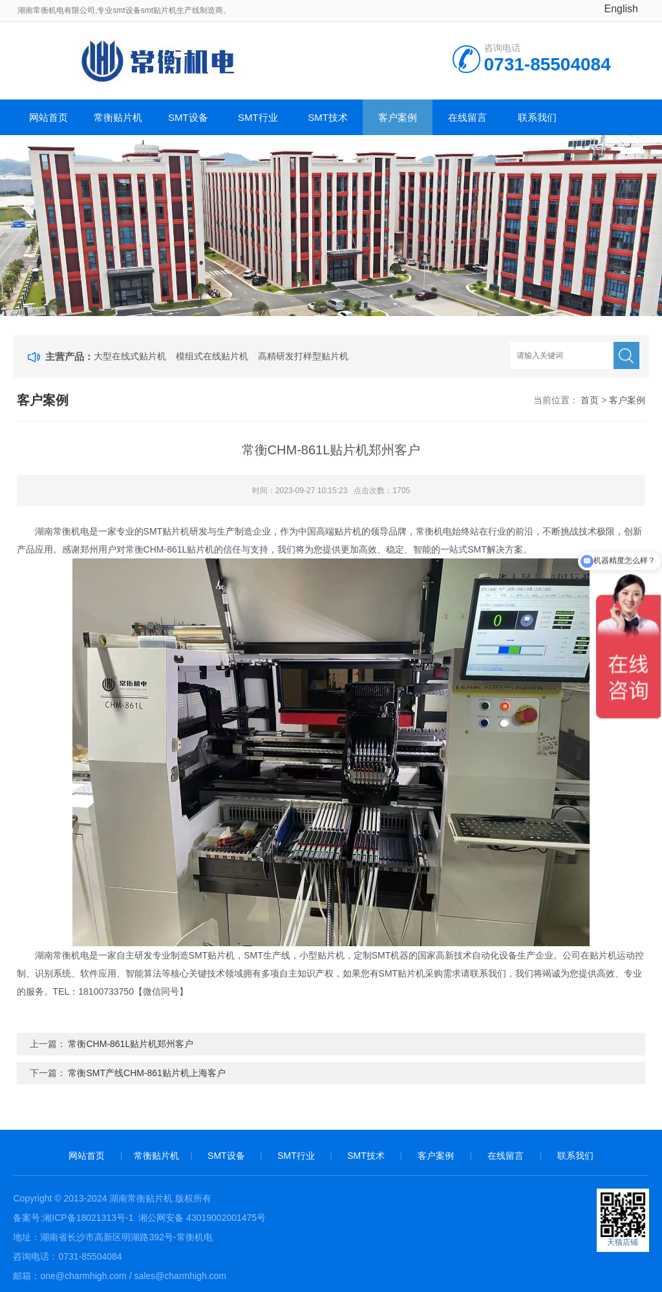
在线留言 (467, 117)
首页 (590, 400)
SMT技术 (328, 117)
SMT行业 (258, 117)
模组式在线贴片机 (212, 356)
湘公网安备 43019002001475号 (201, 1218)
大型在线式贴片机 (130, 356)
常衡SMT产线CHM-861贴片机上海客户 (146, 1073)
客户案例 (397, 117)
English (621, 8)
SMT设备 (188, 117)
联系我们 (537, 117)
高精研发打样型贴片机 (303, 356)
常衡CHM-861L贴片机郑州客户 (130, 1044)
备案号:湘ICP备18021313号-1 (73, 1218)
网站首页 (48, 117)
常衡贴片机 (118, 117)
